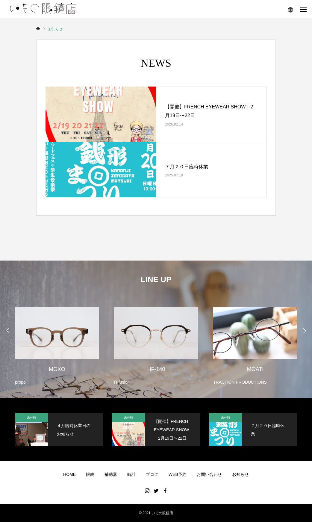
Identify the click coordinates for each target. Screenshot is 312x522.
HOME (69, 474)
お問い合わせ (209, 474)
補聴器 (110, 474)
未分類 (31, 417)
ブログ (152, 474)
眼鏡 (90, 474)
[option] (57, 342)
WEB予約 (178, 474)
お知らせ (240, 474)
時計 (131, 474)
